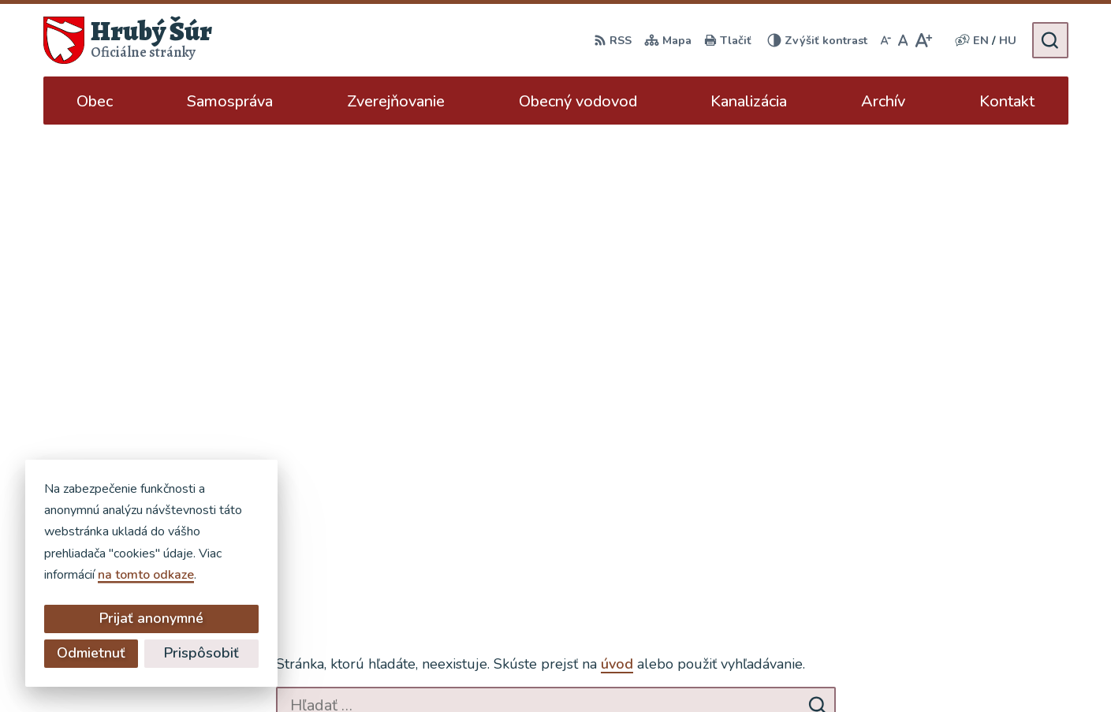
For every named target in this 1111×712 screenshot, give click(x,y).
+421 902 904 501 (1012, 555)
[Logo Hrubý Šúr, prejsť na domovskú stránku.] (127, 40)
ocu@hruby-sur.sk (1008, 574)
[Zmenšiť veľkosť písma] (885, 40)
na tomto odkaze (65, 574)
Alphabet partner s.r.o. (605, 669)
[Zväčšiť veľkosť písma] (923, 40)
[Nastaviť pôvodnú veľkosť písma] (903, 40)
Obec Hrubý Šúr (820, 669)
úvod (617, 212)
